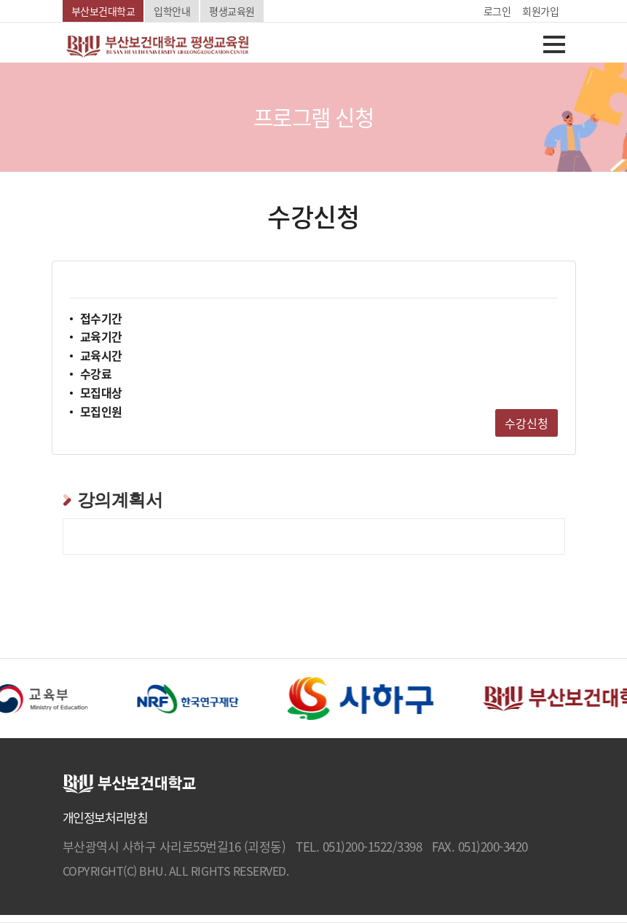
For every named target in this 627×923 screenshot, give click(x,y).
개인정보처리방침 (105, 817)
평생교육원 (232, 11)
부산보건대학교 (103, 11)
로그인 (497, 11)
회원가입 (540, 11)
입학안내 (172, 11)
